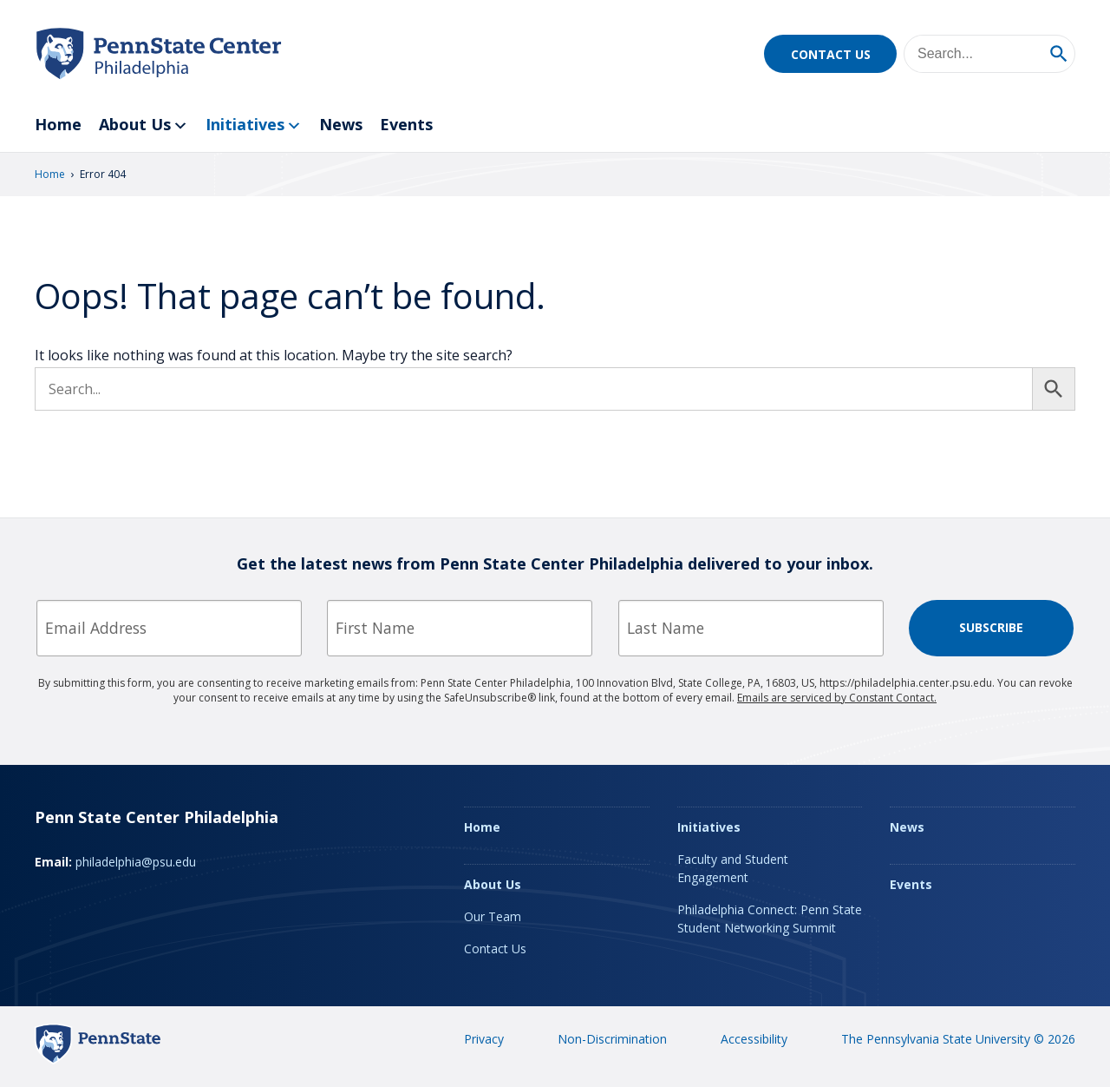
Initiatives (254, 125)
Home (58, 124)
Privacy (484, 1039)
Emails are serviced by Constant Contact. (837, 697)
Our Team (492, 916)
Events (406, 124)
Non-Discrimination (612, 1039)
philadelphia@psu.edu (135, 861)
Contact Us (831, 54)
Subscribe (991, 627)
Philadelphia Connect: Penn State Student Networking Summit (769, 918)
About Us (143, 125)
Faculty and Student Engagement (732, 868)
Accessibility (754, 1039)
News (340, 124)
